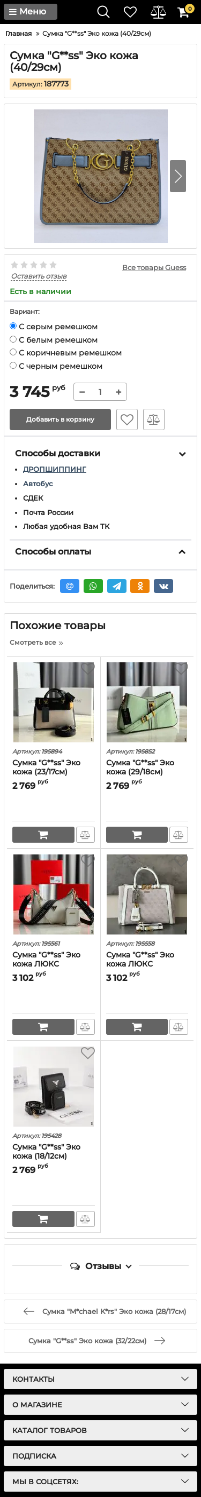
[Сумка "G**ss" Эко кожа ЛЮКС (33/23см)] (147, 894)
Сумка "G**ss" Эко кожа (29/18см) (140, 767)
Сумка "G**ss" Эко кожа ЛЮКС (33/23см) (140, 964)
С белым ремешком (54, 340)
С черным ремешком (56, 366)
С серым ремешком (54, 326)
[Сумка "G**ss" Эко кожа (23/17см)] (53, 702)
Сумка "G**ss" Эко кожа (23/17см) (46, 767)
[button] (178, 176)
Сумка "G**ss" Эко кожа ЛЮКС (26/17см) (46, 964)
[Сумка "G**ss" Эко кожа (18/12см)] (53, 1087)
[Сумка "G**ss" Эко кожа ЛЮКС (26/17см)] (53, 894)
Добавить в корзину (60, 419)
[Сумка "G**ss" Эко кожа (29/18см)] (147, 702)
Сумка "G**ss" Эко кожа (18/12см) (46, 1152)
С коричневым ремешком (66, 353)
